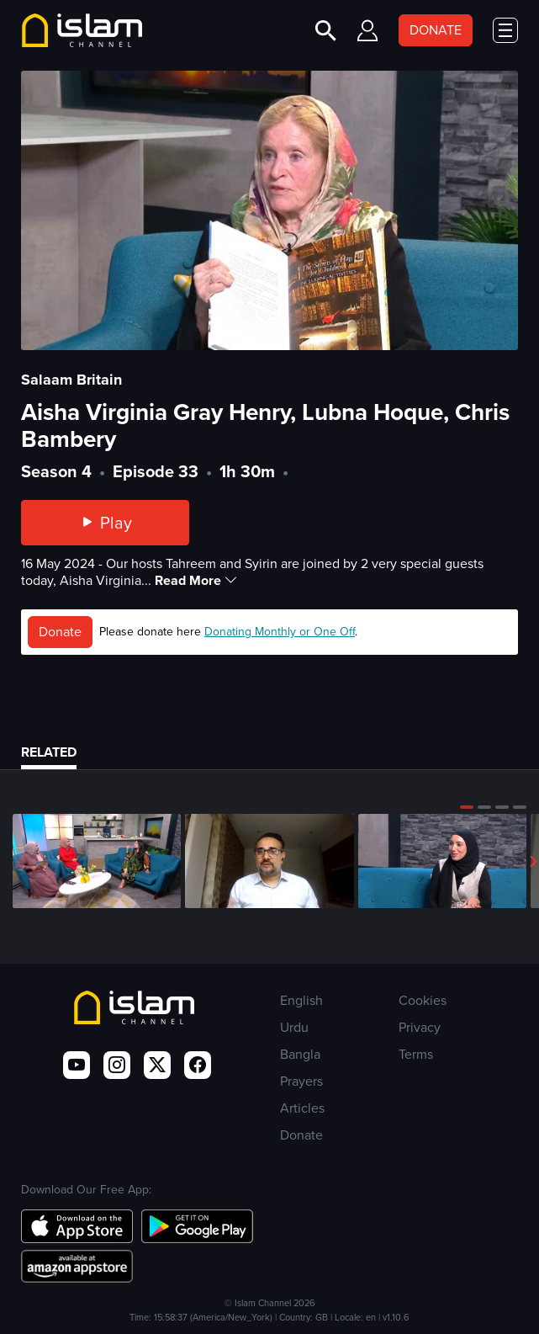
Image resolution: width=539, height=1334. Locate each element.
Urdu (294, 1027)
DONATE (436, 30)
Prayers (301, 1081)
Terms (416, 1054)
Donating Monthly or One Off (279, 631)
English (301, 1000)
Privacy (420, 1027)
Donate (60, 631)
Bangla (300, 1054)
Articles (302, 1108)
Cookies (423, 1000)
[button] (466, 807)
